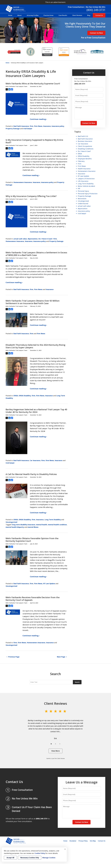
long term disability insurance (23, 525)
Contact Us (99, 15)
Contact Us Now (96, 33)
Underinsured (83, 203)
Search (77, 682)
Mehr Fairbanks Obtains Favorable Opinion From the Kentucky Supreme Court (32, 539)
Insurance (47, 126)
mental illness (33, 527)
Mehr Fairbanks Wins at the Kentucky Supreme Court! (33, 83)
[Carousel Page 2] (55, 744)
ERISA (15, 396)
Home (10, 15)
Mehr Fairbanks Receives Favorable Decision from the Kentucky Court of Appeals (33, 598)
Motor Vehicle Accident (86, 186)
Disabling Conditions (85, 149)
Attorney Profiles (33, 15)
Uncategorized (11, 522)
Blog (88, 15)
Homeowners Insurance (22, 182)
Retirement (82, 199)
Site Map (93, 841)
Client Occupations (85, 146)
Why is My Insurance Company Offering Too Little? (31, 196)
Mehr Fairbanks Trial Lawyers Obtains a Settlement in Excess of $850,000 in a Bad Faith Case (36, 253)
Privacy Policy (83, 841)
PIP (79, 188)
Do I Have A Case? (45, 239)
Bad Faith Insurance (21, 126)
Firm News (38, 126)
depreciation (33, 239)
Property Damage (13, 129)
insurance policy (58, 126)
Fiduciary (81, 161)
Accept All (10, 858)
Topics (77, 131)
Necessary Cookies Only (29, 858)
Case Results (63, 15)
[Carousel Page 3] (60, 744)
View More (55, 751)
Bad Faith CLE (83, 136)
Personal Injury (83, 191)
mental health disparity (15, 527)
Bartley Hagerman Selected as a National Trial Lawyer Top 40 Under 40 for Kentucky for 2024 (36, 410)
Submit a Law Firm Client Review (55, 758)
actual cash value (20, 239)
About (19, 15)
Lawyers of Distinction (86, 179)
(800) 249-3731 (96, 10)
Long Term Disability (52, 520)
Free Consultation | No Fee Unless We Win (86, 7)
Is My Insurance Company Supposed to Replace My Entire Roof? (34, 141)
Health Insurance (84, 169)
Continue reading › (38, 119)
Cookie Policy (40, 853)
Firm (31, 126)
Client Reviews (77, 15)
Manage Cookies (48, 858)
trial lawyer (27, 129)
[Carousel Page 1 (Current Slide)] (51, 744)
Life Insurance (83, 181)
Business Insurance (85, 141)
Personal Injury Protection (87, 194)
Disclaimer (73, 841)
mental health (41, 525)
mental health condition (57, 525)
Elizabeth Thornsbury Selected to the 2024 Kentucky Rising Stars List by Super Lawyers (35, 346)
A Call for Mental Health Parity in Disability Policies (31, 474)
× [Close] (65, 849)
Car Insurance (35, 460)
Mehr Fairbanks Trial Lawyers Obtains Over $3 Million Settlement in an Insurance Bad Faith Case (32, 302)
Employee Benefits (85, 159)
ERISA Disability (25, 396)
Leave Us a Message (81, 782)
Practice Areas (48, 15)
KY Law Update (49, 583)
